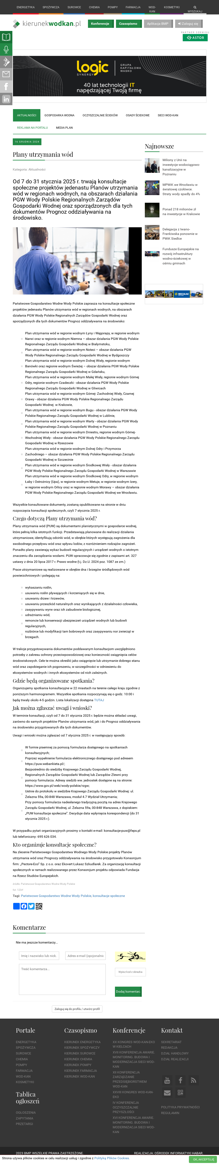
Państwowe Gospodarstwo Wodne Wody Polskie (56, 900)
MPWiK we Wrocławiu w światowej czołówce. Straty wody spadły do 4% (181, 193)
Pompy (113, 7)
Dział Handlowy (175, 1058)
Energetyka (26, 7)
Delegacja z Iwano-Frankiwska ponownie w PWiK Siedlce (180, 238)
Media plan (64, 131)
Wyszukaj (195, 9)
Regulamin (170, 1117)
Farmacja (133, 7)
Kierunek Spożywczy (82, 1052)
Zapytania (24, 1122)
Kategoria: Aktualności (29, 174)
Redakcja (169, 1052)
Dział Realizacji (175, 1063)
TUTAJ (99, 704)
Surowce (74, 7)
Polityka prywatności (180, 1111)
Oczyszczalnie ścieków (100, 119)
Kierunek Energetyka (82, 1046)
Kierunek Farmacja (80, 1075)
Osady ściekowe (138, 119)
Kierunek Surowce (79, 1058)
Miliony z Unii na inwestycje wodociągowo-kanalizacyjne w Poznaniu (181, 171)
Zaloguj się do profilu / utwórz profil (77, 1013)
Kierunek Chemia (78, 1063)
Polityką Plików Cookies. (112, 1158)
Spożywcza (51, 7)
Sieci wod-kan (168, 119)
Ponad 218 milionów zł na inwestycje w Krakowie (181, 216)
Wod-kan (152, 9)
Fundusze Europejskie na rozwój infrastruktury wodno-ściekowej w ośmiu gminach (181, 260)
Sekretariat (171, 1046)
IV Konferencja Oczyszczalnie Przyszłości (126, 1111)
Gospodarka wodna (59, 119)
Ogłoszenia (26, 1117)
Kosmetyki (172, 7)
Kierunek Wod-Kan (79, 1081)
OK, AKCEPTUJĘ (203, 1159)
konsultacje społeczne (109, 900)
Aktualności (26, 119)
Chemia (94, 7)
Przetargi (24, 1128)
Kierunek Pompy (77, 1069)
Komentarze (29, 931)
